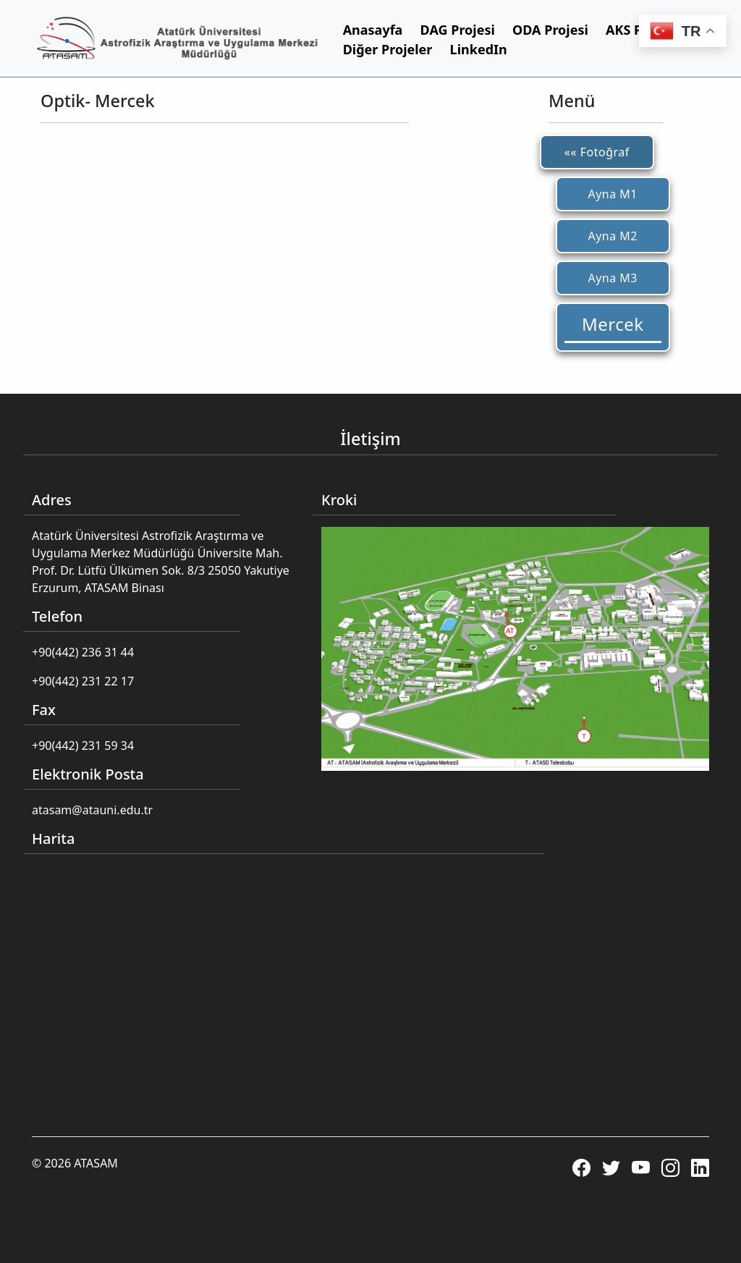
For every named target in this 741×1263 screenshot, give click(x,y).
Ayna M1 (613, 194)
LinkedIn (478, 49)
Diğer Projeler (388, 49)
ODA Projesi (550, 29)
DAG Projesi (457, 29)
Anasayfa (373, 29)
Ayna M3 (613, 278)
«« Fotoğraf (597, 152)
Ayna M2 (613, 236)
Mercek (613, 324)
